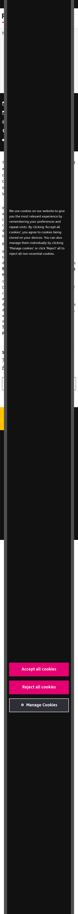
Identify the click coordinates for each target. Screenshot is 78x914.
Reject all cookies (39, 687)
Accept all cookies (39, 669)
